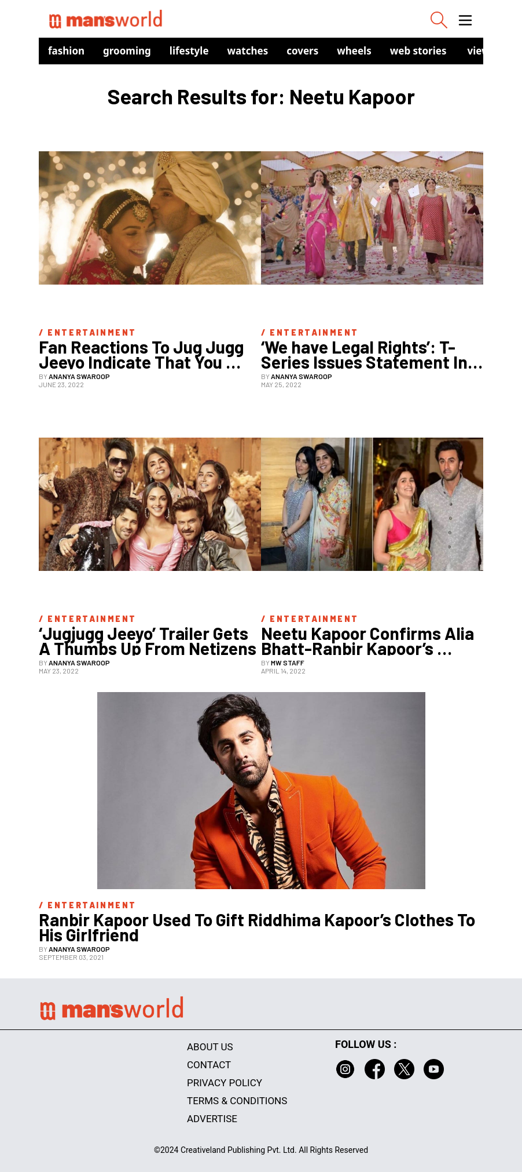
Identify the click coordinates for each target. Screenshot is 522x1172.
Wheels (354, 50)
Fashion (66, 50)
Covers (302, 50)
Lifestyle (189, 50)
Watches (248, 50)
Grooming (127, 50)
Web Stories (418, 50)
